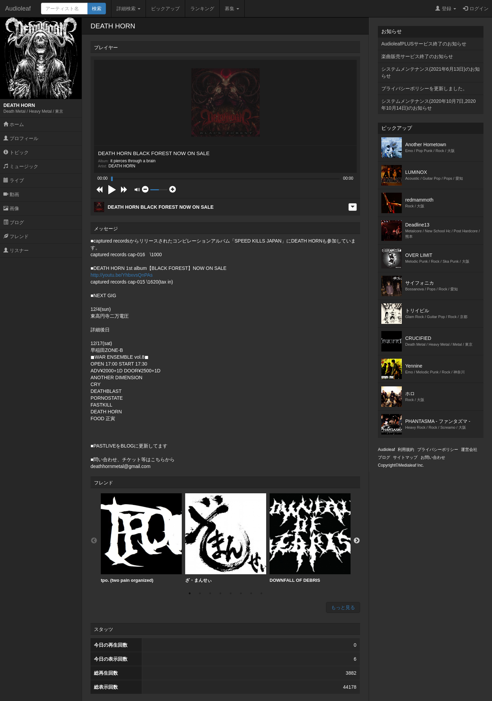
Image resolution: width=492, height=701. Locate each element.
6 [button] (240, 593)
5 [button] (230, 593)
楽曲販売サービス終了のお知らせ (417, 56)
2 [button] (199, 593)
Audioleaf (18, 8)
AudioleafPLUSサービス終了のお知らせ (423, 43)
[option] (141, 538)
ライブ (13, 180)
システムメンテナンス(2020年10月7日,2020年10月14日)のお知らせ (428, 104)
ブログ (13, 222)
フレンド (16, 236)
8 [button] (261, 593)
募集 (232, 8)
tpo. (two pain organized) (141, 538)
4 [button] (220, 593)
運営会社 (469, 449)
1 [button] (189, 593)
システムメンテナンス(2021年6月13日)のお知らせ (430, 72)
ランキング (202, 8)
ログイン (476, 8)
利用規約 (406, 449)
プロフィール (20, 138)
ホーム (13, 124)
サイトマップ (405, 457)
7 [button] (251, 593)
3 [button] (210, 593)
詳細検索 (128, 8)
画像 (11, 208)
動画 (11, 194)
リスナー (16, 250)
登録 (445, 8)
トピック (16, 152)
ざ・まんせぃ (225, 538)
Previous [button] (94, 540)
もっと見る (343, 607)
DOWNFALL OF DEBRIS (310, 538)
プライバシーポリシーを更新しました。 (424, 88)
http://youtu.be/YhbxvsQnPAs (122, 275)
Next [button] (356, 540)
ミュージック (20, 166)
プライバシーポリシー (437, 449)
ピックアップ (165, 8)
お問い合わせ (433, 457)
